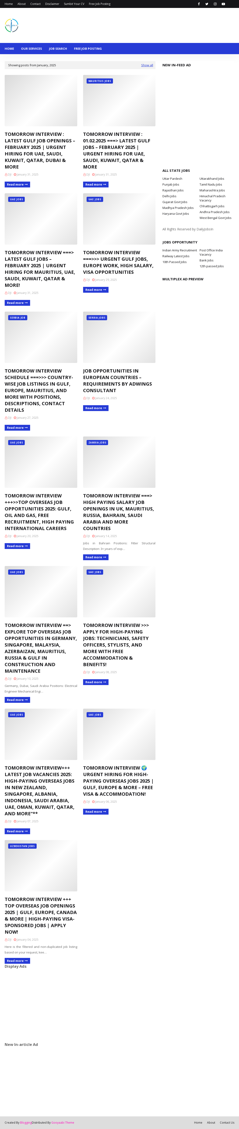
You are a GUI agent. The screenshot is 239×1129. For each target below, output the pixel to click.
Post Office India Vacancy (211, 252)
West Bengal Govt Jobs (216, 218)
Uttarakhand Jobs (212, 178)
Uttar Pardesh (172, 178)
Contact (35, 4)
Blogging (26, 1123)
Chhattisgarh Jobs (212, 206)
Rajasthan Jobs (173, 190)
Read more (15, 184)
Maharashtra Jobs (212, 190)
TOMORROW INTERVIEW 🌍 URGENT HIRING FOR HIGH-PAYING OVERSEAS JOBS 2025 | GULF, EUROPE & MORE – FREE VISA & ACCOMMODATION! (118, 781)
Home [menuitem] (9, 48)
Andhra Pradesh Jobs (215, 212)
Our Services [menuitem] (31, 48)
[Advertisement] (80, 1005)
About (22, 4)
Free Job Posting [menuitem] (88, 48)
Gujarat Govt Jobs (174, 202)
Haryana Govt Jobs (175, 213)
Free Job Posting (99, 4)
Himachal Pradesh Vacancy (212, 198)
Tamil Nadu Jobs (211, 184)
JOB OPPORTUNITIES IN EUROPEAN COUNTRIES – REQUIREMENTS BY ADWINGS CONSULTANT (117, 381)
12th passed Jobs (212, 266)
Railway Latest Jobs (176, 256)
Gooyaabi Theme (62, 1123)
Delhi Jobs (169, 196)
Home (9, 4)
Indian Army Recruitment (179, 250)
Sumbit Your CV (74, 4)
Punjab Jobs (170, 184)
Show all (147, 65)
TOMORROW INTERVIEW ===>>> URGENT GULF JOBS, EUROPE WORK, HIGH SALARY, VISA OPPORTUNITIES (118, 262)
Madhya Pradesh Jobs (178, 208)
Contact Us (227, 1123)
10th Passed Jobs (174, 262)
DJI (9, 174)
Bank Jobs (207, 260)
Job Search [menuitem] (58, 48)
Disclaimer (52, 4)
